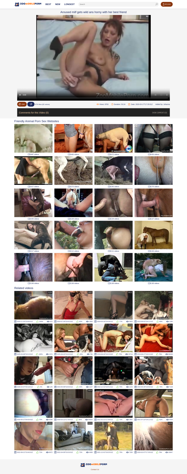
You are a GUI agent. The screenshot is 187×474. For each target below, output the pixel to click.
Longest (69, 4)
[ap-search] (118, 4)
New (57, 4)
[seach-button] (156, 4)
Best (48, 4)
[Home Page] (27, 4)
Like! (22, 104)
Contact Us (95, 469)
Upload (167, 4)
